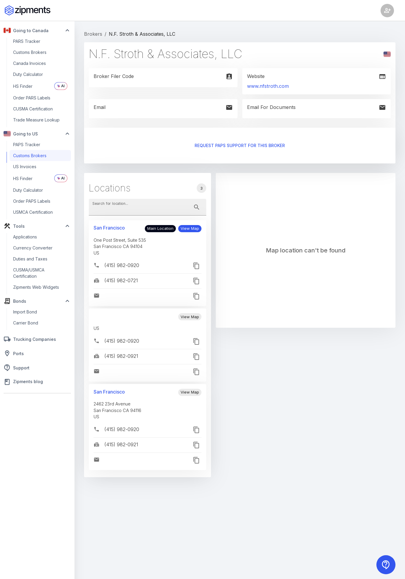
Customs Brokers (29, 52)
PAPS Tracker (26, 144)
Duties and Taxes (30, 258)
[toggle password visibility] (197, 207)
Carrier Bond (25, 322)
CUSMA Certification (33, 108)
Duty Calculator (28, 74)
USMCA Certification (33, 212)
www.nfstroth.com (268, 86)
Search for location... (110, 203)
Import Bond (25, 311)
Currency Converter (32, 247)
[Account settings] (387, 10)
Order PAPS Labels (31, 201)
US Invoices (24, 166)
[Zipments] (27, 10)
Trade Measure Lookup (36, 119)
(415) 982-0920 (121, 265)
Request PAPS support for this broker (240, 145)
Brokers (93, 34)
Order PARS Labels (31, 97)
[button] (189, 228)
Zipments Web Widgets (36, 287)
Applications (25, 236)
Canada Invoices (29, 63)
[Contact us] (385, 564)
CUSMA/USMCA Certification (28, 273)
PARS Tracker (26, 41)
